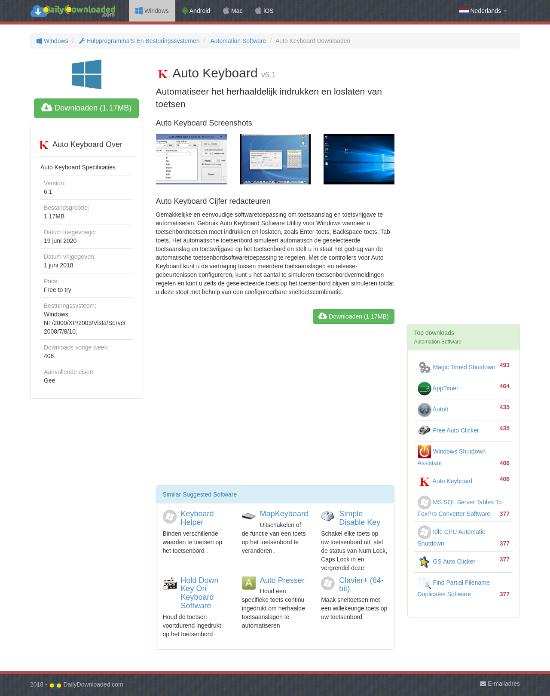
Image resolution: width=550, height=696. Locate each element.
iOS (264, 10)
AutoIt (433, 409)
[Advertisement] (275, 408)
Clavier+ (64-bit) (361, 584)
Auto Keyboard (445, 481)
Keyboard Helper (197, 518)
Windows (152, 10)
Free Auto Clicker (448, 430)
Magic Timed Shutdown (456, 367)
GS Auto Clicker (447, 561)
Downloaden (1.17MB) (86, 108)
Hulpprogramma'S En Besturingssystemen (138, 40)
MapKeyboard (284, 513)
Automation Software (237, 40)
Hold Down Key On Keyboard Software (200, 593)
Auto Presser (282, 580)
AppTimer (438, 388)
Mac (232, 10)
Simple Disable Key (359, 518)
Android (196, 10)
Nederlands (483, 11)
